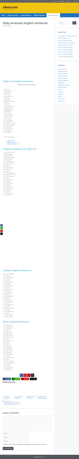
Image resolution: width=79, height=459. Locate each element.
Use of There (61, 99)
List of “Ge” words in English (65, 50)
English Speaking (26, 15)
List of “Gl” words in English (65, 47)
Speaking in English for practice (11, 404)
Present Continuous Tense (65, 40)
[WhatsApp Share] (16, 379)
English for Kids (11, 140)
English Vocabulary (39, 15)
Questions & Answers (63, 85)
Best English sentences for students (12, 402)
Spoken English (62, 87)
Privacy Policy (61, 1)
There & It (60, 92)
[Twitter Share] (33, 379)
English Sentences (53, 15)
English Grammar (13, 15)
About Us (68, 1)
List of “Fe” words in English (65, 54)
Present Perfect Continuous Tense (67, 36)
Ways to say (61, 101)
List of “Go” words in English (65, 45)
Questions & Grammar (12, 144)
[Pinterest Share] (25, 379)
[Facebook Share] (7, 379)
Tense (59, 89)
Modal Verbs (61, 83)
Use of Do (60, 94)
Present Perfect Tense (64, 38)
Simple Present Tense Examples (66, 43)
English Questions (63, 73)
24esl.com (10, 7)
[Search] (74, 23)
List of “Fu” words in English (65, 52)
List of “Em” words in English (65, 56)
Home (54, 1)
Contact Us (75, 1)
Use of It (60, 96)
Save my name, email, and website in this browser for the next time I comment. (25, 444)
